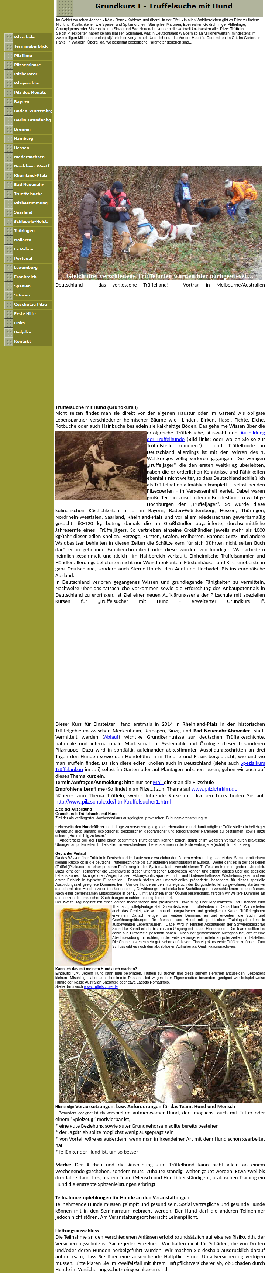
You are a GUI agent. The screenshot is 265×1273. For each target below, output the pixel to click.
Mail (158, 782)
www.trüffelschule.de (101, 987)
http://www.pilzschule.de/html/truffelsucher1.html (113, 802)
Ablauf (111, 736)
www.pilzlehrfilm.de (215, 789)
